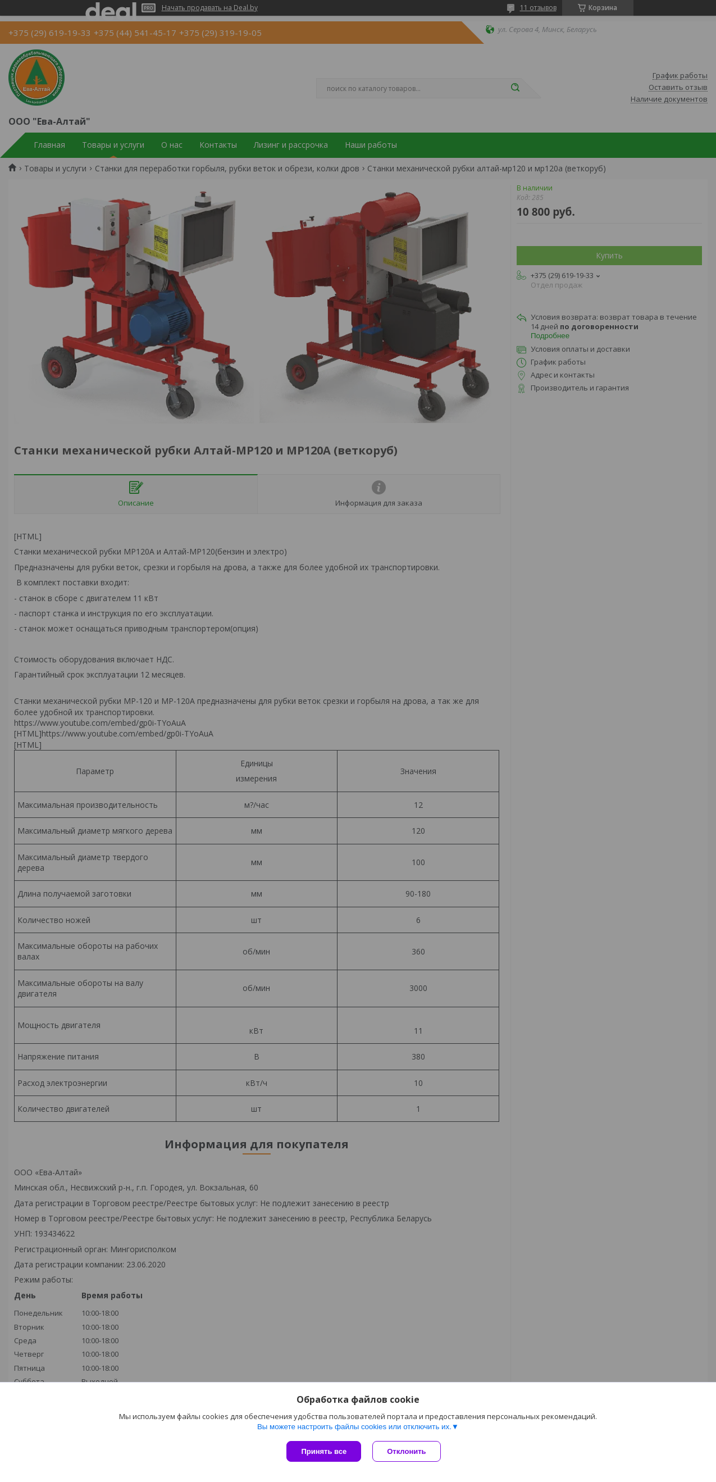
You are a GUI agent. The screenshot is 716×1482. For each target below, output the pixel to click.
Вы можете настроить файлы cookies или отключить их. (354, 1426)
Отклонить (406, 1451)
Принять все (323, 1451)
